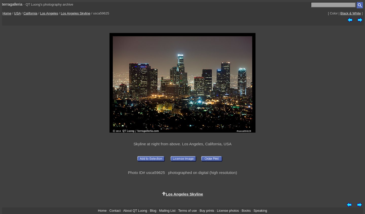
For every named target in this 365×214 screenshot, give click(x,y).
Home (7, 13)
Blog (153, 210)
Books (246, 210)
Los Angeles (49, 13)
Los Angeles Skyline (75, 13)
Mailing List (167, 210)
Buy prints (207, 210)
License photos (228, 210)
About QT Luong (135, 210)
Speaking (260, 210)
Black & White (350, 13)
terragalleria (12, 4)
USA (17, 13)
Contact (114, 210)
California (30, 13)
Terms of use (187, 210)
